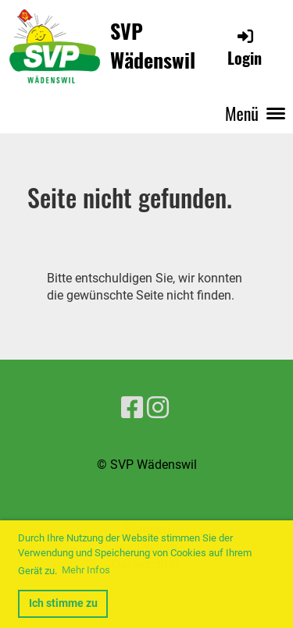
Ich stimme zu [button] (63, 603)
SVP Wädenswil (152, 46)
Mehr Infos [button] (86, 570)
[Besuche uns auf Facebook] (132, 408)
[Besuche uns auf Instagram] (158, 408)
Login (244, 48)
